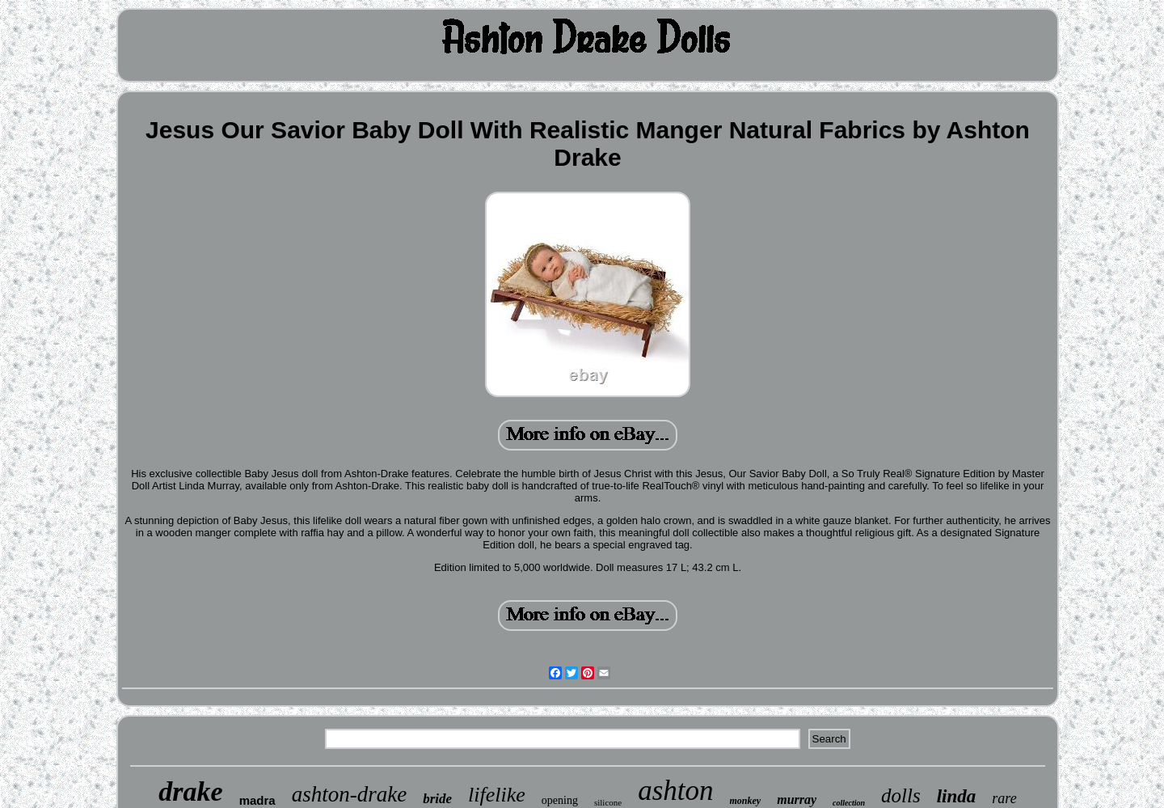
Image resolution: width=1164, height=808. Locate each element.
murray (796, 799)
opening (560, 800)
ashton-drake (349, 794)
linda (956, 796)
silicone (608, 802)
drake (190, 791)
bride (437, 798)
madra (257, 800)
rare (1004, 798)
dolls (901, 795)
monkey (745, 800)
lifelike (496, 794)
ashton (675, 790)
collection (849, 802)
